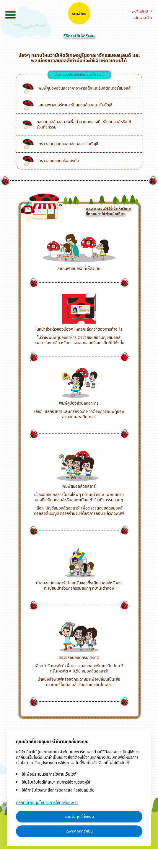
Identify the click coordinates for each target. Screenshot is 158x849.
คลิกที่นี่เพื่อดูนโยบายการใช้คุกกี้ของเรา (47, 802)
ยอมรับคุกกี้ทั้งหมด (79, 817)
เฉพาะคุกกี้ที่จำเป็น (79, 831)
